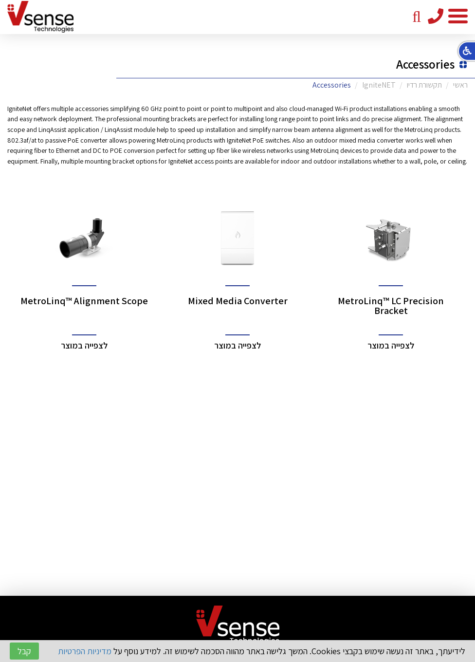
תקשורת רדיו (424, 85)
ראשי (460, 85)
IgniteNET (379, 85)
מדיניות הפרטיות (84, 651)
